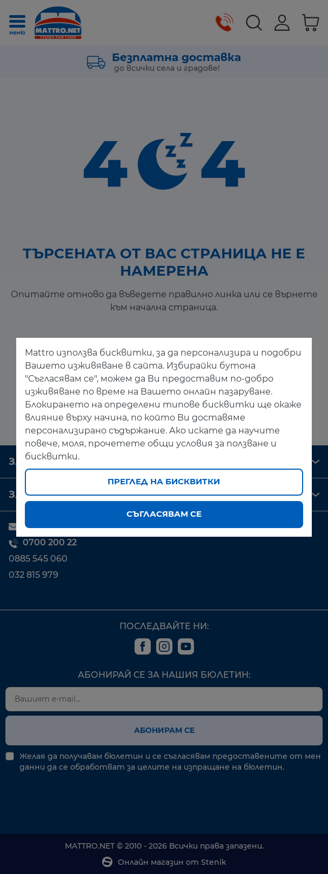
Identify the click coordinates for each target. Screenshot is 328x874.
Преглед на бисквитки (164, 481)
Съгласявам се (164, 514)
